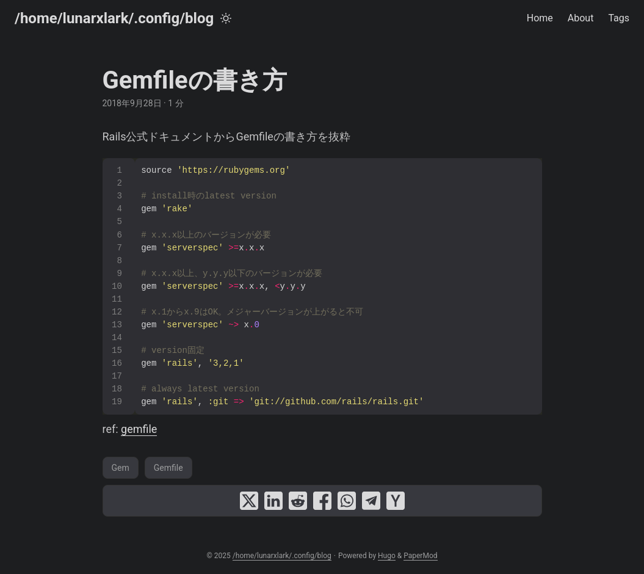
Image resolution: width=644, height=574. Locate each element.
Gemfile (168, 468)
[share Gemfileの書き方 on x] (249, 501)
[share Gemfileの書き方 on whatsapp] (347, 501)
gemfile (139, 429)
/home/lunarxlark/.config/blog (114, 18)
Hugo (387, 555)
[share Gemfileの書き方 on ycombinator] (395, 501)
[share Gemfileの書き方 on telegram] (371, 501)
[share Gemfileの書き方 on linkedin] (273, 501)
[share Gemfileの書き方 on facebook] (322, 501)
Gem (120, 468)
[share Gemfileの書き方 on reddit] (298, 501)
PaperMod (420, 555)
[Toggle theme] (226, 18)
